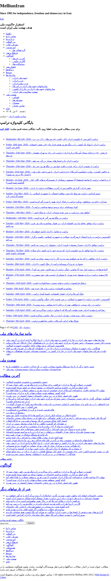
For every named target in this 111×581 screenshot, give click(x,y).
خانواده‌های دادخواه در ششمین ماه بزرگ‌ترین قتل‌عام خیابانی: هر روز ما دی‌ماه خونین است (49, 440)
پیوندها (9, 72)
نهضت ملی (11, 94)
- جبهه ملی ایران (19, 78)
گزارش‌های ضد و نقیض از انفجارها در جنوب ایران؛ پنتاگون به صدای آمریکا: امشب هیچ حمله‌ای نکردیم (54, 512)
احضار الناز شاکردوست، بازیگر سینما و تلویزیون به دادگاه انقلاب (36, 421)
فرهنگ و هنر (12, 53)
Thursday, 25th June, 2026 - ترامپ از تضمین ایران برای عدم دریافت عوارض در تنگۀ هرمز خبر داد (52, 166)
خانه (8, 108)
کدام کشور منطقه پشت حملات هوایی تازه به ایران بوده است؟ (35, 393)
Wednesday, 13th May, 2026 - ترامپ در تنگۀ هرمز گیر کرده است (37, 218)
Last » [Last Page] (27, 327)
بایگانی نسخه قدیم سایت (12, 520)
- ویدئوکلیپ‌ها (18, 64)
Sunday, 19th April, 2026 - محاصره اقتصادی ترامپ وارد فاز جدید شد (39, 288)
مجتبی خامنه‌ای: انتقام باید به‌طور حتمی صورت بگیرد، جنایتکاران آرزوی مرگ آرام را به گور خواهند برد (54, 495)
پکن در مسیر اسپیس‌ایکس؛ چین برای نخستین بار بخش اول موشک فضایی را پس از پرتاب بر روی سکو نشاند (57, 451)
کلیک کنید (4, 129)
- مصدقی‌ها (17, 100)
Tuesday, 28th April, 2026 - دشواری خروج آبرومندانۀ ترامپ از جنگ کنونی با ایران (44, 264)
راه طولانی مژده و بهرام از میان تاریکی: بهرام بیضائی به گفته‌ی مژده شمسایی (43, 446)
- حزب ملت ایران (20, 83)
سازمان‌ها (10, 75)
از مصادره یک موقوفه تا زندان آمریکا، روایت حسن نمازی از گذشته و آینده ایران (43, 448)
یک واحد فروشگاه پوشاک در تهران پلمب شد (27, 435)
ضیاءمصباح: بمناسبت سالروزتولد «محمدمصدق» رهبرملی (33, 369)
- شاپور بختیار (18, 105)
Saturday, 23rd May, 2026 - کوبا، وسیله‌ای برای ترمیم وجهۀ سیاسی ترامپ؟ (42, 207)
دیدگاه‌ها (10, 69)
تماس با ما (11, 36)
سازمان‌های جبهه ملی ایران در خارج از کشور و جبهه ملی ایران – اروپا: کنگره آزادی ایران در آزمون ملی (55, 340)
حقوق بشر (11, 67)
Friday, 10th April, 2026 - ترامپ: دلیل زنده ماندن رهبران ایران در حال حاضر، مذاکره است (49, 315)
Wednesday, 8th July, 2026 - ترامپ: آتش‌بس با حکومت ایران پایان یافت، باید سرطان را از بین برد (52, 139)
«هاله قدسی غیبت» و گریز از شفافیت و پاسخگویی (30, 410)
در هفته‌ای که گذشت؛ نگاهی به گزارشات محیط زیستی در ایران (36, 423)
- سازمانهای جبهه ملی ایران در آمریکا (29, 86)
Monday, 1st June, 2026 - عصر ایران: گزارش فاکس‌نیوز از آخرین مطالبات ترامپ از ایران (48, 188)
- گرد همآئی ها (18, 50)
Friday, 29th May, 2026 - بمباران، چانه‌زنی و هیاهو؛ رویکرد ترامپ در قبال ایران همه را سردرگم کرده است (56, 201)
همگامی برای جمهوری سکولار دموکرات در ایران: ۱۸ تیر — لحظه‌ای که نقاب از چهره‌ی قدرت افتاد (53, 348)
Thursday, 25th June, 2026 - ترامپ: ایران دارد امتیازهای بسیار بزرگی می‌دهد (42, 161)
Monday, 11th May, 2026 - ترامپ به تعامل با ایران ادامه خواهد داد (37, 231)
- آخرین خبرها (18, 58)
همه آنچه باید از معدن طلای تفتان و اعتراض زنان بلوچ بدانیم (34, 437)
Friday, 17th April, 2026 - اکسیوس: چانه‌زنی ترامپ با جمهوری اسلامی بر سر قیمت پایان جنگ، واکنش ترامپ (58, 299)
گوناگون (10, 56)
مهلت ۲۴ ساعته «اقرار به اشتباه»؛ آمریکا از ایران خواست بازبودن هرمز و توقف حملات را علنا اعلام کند (55, 390)
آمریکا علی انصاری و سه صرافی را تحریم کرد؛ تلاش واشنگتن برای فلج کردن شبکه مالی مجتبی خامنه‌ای (56, 418)
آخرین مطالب (10, 376)
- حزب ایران (17, 80)
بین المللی (11, 42)
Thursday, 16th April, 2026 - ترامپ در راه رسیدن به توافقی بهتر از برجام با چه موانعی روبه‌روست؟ (53, 305)
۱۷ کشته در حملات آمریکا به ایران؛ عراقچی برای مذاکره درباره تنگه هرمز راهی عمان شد (49, 385)
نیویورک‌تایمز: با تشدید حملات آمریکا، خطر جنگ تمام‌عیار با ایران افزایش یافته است (45, 515)
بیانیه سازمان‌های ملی (16, 334)
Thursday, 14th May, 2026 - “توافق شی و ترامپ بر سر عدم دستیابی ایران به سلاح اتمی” (48, 212)
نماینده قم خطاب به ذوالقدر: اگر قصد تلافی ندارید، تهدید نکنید (35, 509)
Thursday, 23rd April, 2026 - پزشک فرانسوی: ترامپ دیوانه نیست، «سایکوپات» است (46, 283)
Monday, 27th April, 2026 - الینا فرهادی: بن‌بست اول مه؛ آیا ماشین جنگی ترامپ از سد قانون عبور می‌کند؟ (56, 269)
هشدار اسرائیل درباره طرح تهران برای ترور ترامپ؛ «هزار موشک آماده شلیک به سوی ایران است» (52, 498)
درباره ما (10, 39)
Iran (2, 19)
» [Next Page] (24, 327)
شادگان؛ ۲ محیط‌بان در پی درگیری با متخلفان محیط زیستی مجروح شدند (40, 454)
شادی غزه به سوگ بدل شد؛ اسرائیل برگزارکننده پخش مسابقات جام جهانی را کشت (46, 429)
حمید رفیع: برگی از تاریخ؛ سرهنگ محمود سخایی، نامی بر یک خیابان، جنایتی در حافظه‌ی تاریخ (50, 366)
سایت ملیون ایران (17, 116)
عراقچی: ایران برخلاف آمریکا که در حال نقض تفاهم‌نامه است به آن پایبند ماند (43, 501)
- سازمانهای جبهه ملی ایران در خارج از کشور (33, 89)
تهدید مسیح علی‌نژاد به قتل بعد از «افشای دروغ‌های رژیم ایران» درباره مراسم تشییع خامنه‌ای (50, 432)
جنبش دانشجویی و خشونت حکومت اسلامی (27, 382)
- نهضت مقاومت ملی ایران (25, 92)
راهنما (9, 33)
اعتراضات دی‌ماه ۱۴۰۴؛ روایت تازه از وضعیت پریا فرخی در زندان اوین (39, 426)
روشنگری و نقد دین (15, 412)
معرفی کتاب (12, 44)
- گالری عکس (18, 61)
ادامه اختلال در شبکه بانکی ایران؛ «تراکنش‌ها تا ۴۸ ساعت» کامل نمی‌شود (41, 415)
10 (20, 327)
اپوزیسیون (11, 47)
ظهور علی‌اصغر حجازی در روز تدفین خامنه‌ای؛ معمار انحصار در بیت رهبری (42, 396)
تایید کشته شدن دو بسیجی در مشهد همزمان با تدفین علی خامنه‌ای (37, 506)
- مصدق (15, 103)
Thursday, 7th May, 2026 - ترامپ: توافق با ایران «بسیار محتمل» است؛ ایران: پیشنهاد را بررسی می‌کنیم (55, 245)
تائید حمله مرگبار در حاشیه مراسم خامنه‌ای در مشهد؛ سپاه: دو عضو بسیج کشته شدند (47, 387)
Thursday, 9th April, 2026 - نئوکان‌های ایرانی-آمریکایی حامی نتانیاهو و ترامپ (42, 321)
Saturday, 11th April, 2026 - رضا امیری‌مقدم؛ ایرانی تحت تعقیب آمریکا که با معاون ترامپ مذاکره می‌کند (55, 310)
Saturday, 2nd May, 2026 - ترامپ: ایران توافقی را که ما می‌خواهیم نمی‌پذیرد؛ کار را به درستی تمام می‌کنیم (56, 258)
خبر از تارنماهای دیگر (15, 489)
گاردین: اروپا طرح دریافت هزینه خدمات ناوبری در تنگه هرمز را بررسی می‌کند (43, 504)
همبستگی (10, 548)
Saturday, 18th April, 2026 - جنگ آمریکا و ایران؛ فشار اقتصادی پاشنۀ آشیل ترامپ (45, 294)
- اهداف (15, 97)
